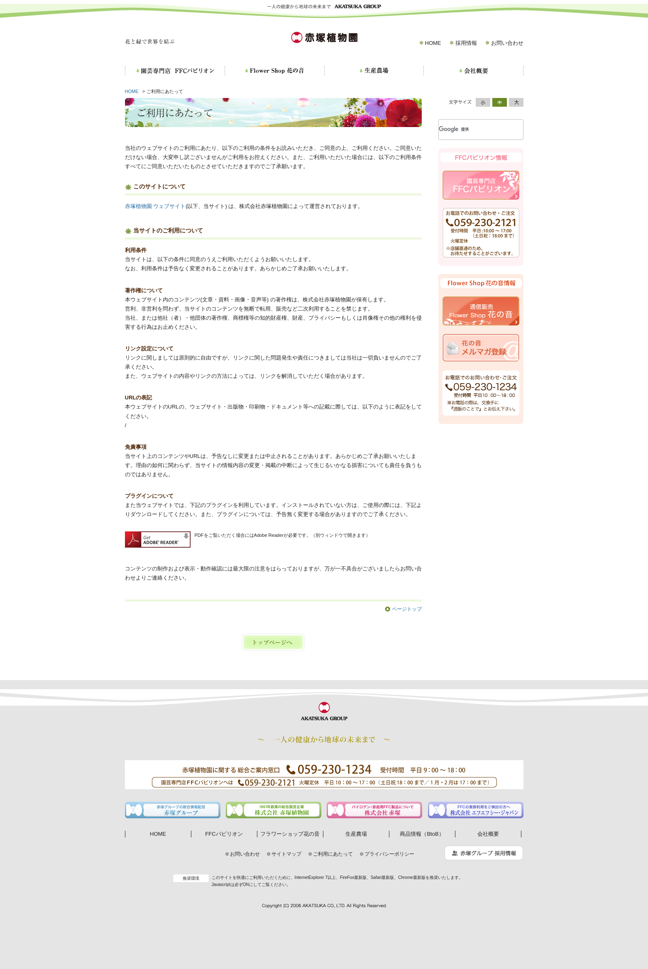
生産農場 (356, 834)
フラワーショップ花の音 (290, 834)
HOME (433, 43)
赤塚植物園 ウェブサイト (155, 206)
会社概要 (488, 834)
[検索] (471, 130)
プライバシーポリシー (389, 854)
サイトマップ (286, 854)
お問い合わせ (507, 43)
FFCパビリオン (223, 834)
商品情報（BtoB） (422, 834)
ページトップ (407, 609)
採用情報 (466, 43)
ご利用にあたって (333, 854)
